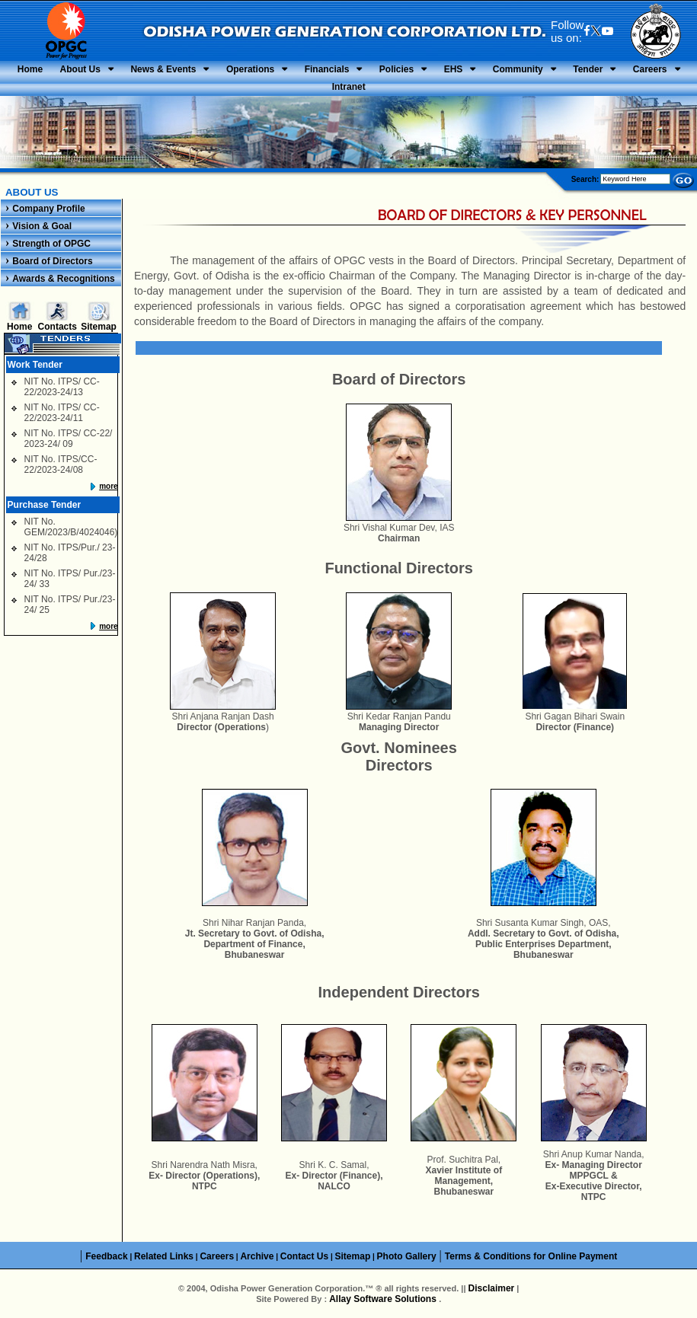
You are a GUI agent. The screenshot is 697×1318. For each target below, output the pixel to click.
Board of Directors (52, 261)
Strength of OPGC (51, 243)
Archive (256, 1256)
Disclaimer (491, 1288)
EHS (453, 69)
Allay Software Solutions (384, 1299)
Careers (650, 69)
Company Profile (48, 208)
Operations (250, 69)
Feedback (106, 1256)
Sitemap (99, 326)
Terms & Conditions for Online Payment (531, 1256)
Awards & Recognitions (63, 278)
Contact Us (304, 1256)
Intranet (349, 86)
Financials (327, 69)
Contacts (57, 326)
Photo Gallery (406, 1256)
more (108, 486)
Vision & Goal (42, 226)
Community (518, 69)
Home (30, 69)
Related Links (163, 1256)
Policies (396, 69)
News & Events (163, 69)
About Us (80, 69)
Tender (588, 69)
